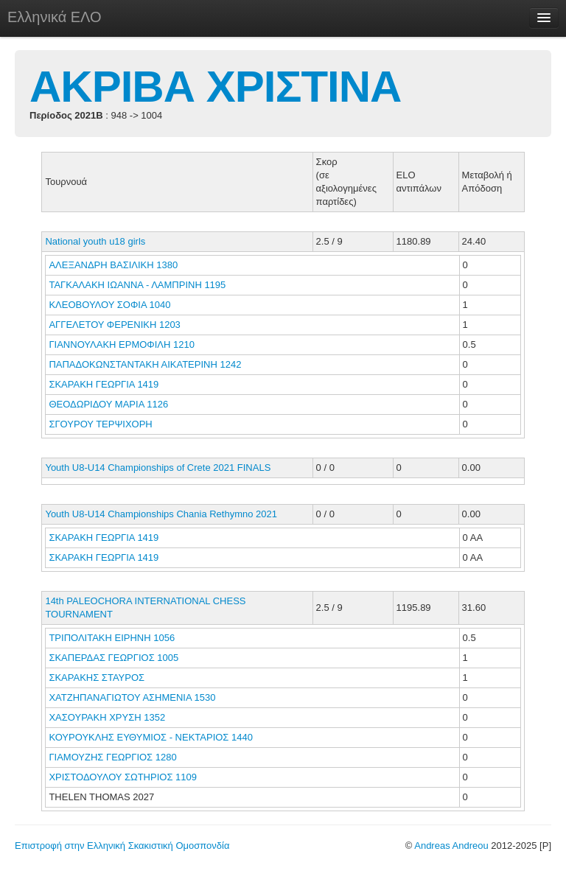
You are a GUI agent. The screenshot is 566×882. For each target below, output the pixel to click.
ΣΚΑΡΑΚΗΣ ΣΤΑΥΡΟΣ (98, 677)
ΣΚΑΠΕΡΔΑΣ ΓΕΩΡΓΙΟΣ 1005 (113, 657)
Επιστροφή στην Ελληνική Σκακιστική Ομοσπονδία (122, 845)
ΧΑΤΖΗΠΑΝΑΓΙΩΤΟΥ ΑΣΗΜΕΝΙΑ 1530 (132, 697)
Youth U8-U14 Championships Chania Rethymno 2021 (161, 513)
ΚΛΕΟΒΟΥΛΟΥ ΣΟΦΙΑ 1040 (109, 304)
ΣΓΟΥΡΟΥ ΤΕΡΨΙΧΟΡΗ (102, 424)
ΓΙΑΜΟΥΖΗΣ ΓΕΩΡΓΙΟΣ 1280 (112, 757)
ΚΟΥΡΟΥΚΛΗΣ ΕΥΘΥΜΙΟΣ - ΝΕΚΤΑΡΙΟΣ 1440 (151, 737)
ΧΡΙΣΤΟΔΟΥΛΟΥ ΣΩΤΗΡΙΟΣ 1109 (123, 777)
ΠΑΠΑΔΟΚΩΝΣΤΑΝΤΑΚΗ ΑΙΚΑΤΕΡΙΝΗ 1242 (145, 364)
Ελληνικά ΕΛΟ (54, 17)
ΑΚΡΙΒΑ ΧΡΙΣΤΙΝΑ (215, 86)
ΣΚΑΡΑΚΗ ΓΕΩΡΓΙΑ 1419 (103, 384)
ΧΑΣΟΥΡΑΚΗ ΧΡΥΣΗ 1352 (107, 717)
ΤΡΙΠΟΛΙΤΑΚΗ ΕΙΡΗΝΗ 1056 (112, 637)
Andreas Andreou (451, 845)
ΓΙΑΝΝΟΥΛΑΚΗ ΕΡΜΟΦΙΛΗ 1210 (122, 344)
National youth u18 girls (95, 241)
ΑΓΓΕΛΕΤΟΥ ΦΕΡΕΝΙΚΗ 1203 (114, 324)
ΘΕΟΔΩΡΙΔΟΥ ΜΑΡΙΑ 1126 (108, 404)
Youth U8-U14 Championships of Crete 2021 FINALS (157, 467)
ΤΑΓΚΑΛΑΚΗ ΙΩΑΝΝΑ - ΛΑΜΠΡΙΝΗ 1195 (137, 284)
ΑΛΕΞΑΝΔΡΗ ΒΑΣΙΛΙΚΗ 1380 (113, 264)
